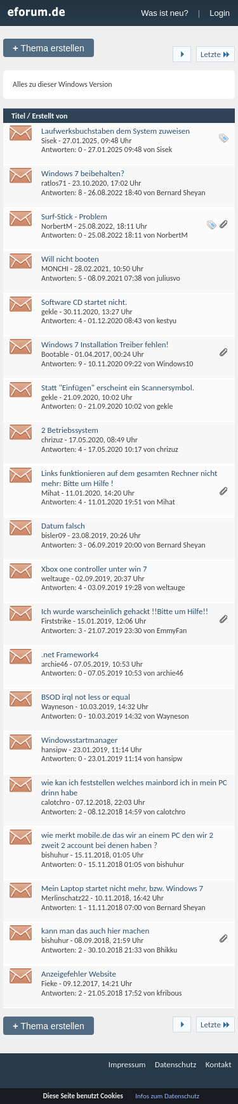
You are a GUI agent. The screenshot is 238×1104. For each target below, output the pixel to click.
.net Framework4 (69, 654)
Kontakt (219, 1064)
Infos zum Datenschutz (167, 1096)
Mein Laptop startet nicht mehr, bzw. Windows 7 (122, 888)
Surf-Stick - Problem (74, 216)
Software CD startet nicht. (84, 302)
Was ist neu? (164, 13)
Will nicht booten (70, 259)
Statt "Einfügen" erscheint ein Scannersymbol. (117, 387)
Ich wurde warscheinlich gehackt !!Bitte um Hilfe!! (124, 611)
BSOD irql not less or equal (85, 697)
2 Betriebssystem (69, 430)
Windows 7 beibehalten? (82, 173)
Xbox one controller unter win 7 (94, 569)
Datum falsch (63, 525)
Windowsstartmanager (79, 740)
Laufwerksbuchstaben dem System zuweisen (115, 131)
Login (219, 13)
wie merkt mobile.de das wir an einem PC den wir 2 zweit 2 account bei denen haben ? (127, 840)
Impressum (127, 1064)
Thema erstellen (48, 47)
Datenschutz (175, 1064)
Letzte (215, 54)
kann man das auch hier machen (95, 930)
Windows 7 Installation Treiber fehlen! (105, 344)
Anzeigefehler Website (78, 974)
